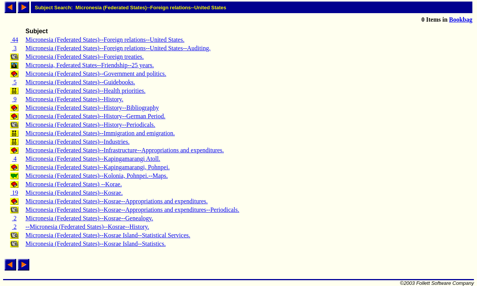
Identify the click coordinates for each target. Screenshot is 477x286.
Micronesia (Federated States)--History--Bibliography (92, 107)
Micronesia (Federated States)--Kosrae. (74, 192)
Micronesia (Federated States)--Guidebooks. (80, 82)
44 (14, 39)
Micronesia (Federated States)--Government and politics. (95, 73)
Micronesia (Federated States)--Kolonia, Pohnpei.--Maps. (96, 175)
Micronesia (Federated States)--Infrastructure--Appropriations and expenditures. (124, 150)
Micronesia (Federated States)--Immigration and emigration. (100, 133)
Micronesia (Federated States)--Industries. (77, 141)
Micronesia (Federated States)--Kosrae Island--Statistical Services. (107, 235)
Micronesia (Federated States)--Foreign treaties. (84, 56)
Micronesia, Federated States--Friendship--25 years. (89, 65)
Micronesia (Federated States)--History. (74, 99)
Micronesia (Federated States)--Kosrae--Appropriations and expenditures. (116, 201)
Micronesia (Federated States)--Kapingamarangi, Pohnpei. (97, 167)
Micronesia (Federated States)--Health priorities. (85, 90)
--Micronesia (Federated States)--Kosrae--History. (87, 226)
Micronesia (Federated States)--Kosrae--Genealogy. (89, 218)
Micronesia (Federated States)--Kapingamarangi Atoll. (92, 158)
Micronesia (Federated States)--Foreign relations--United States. (104, 39)
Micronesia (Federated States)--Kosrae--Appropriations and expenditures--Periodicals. (132, 209)
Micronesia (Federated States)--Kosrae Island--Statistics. (95, 243)
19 (14, 192)
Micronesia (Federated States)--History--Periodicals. (90, 124)
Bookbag (460, 19)
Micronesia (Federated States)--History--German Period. (95, 116)
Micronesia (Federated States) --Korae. (73, 184)
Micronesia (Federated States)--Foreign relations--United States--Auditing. (117, 48)
